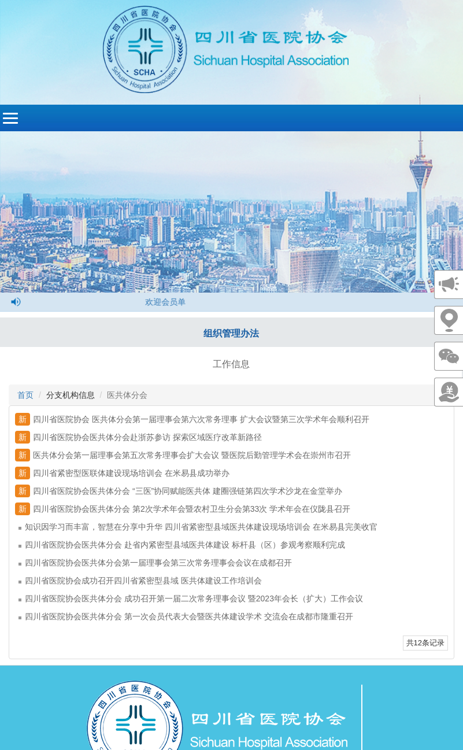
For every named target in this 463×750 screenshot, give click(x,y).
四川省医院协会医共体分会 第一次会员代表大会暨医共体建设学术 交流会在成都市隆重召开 (185, 616)
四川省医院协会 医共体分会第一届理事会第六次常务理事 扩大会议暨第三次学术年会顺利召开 (192, 419)
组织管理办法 (231, 333)
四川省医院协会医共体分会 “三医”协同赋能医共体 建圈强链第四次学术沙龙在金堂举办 (178, 491)
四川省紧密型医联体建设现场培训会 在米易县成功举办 (122, 473)
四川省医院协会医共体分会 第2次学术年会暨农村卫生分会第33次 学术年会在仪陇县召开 (182, 508)
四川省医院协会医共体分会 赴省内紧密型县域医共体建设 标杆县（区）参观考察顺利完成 (181, 544)
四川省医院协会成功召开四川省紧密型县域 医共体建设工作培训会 (140, 580)
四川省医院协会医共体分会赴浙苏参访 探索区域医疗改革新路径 (138, 437)
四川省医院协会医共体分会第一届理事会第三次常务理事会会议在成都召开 (155, 562)
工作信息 (231, 364)
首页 (25, 395)
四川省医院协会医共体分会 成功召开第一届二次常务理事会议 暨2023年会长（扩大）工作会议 (190, 598)
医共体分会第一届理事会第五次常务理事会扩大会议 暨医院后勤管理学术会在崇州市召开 (183, 455)
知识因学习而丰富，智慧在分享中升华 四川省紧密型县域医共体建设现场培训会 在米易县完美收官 (197, 526)
